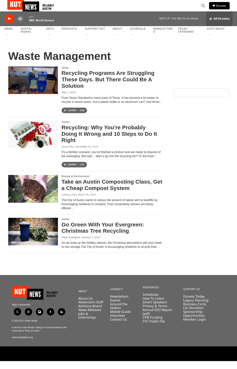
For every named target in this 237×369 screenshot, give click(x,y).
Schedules (150, 302)
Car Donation (193, 316)
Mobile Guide (120, 319)
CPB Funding (153, 325)
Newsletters (163, 38)
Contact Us (118, 327)
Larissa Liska (69, 202)
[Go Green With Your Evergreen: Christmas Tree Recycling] (33, 239)
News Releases (89, 317)
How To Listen (153, 306)
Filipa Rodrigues (71, 245)
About (117, 36)
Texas (65, 75)
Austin (66, 129)
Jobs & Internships (87, 323)
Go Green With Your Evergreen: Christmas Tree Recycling (103, 235)
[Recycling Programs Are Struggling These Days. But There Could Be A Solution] (33, 88)
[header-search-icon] (204, 9)
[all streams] (219, 26)
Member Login (194, 327)
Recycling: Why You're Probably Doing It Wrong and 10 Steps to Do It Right (109, 141)
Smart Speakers (155, 310)
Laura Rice (68, 154)
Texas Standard (185, 38)
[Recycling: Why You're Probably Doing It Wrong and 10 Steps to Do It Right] (33, 142)
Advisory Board (90, 314)
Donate (223, 10)
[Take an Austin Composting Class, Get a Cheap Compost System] (33, 196)
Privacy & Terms (155, 314)
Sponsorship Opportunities (194, 321)
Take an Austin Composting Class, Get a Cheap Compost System (112, 193)
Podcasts (69, 36)
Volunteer (117, 323)
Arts (50, 36)
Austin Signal (26, 38)
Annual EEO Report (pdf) (157, 319)
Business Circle (194, 312)
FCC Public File (154, 329)
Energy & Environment (75, 184)
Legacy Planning (196, 308)
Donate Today (194, 304)
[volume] (20, 27)
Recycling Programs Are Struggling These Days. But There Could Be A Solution (108, 87)
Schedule (138, 36)
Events (115, 308)
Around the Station (118, 314)
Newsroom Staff (90, 310)
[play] (9, 27)
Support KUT (95, 36)
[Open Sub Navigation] (7, 42)
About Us (85, 306)
